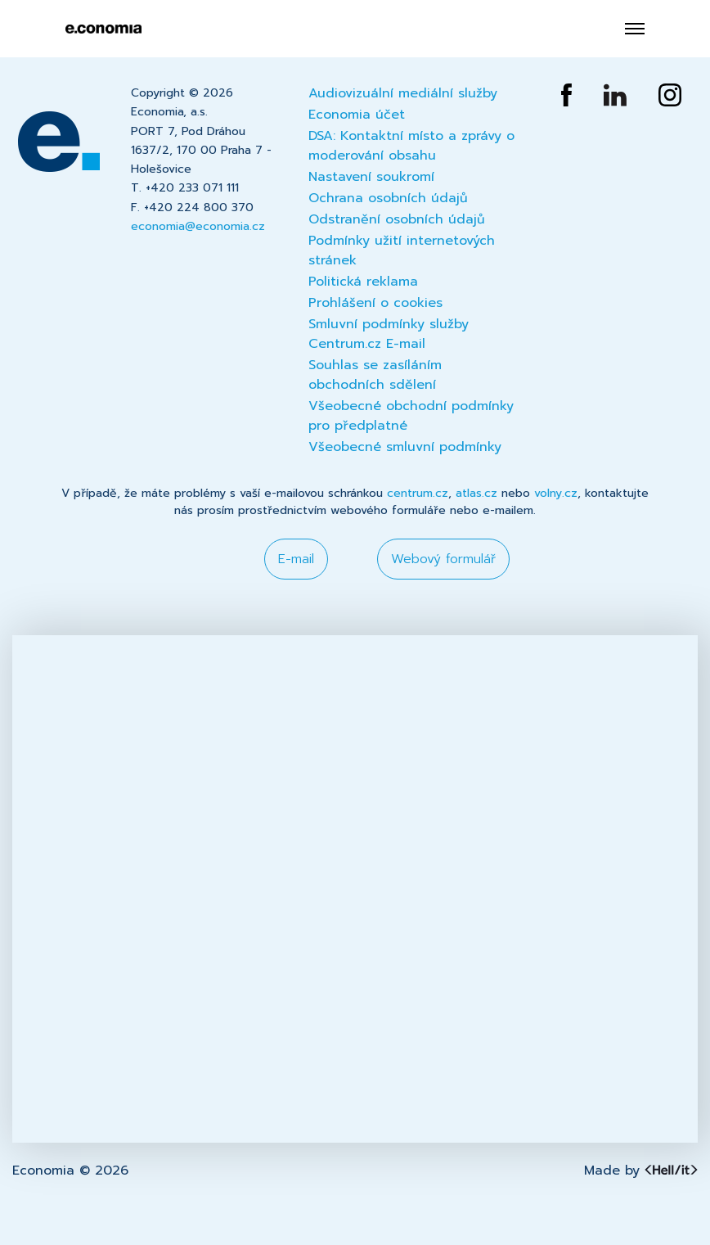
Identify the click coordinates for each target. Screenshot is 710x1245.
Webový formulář (443, 559)
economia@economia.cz (198, 226)
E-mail (296, 559)
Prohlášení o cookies (375, 303)
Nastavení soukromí (371, 177)
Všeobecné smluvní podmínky (404, 447)
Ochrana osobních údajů (388, 198)
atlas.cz (476, 493)
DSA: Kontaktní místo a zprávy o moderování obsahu (411, 145)
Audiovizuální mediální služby (402, 93)
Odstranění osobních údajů (396, 219)
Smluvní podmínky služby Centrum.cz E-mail (388, 334)
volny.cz (555, 493)
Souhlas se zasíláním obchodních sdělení (375, 375)
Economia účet (356, 114)
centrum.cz (417, 493)
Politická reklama (363, 281)
